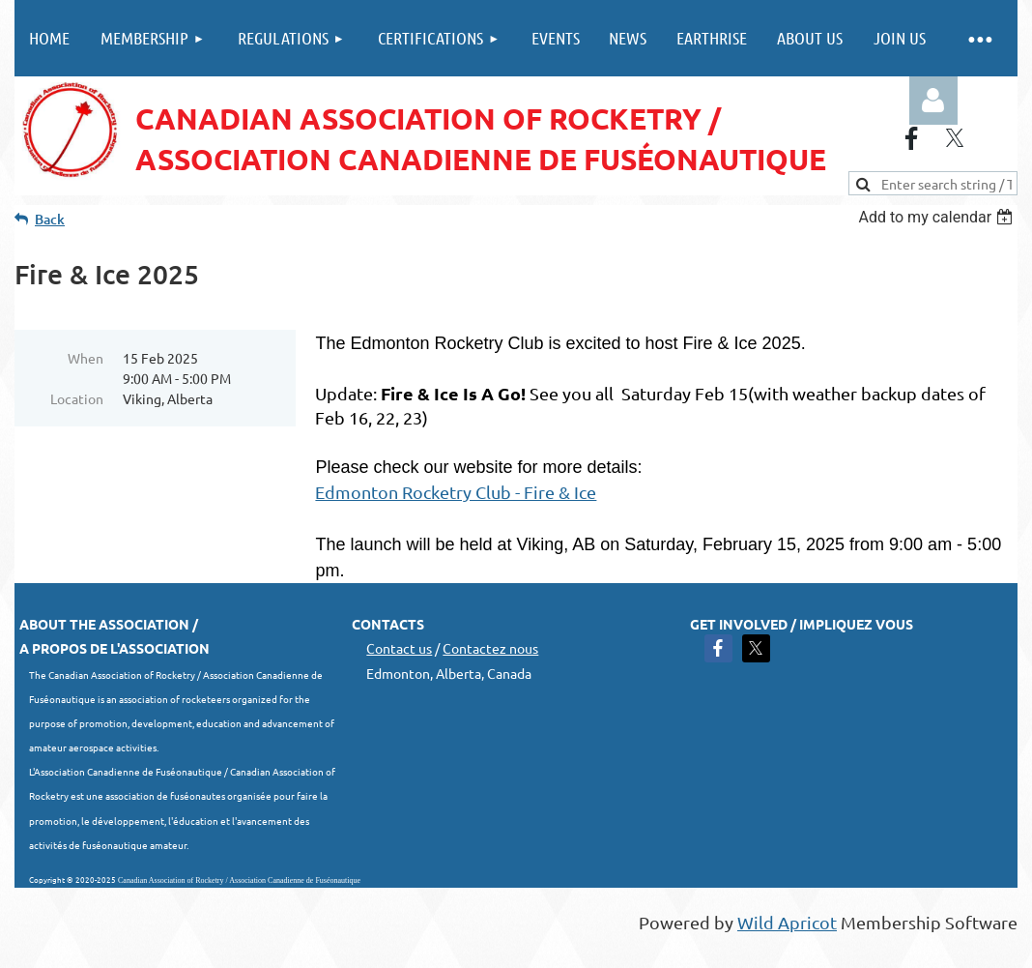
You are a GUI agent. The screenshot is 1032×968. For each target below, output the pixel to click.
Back (50, 219)
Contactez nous (490, 648)
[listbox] (938, 217)
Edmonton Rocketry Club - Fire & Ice (455, 492)
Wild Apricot (787, 922)
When (85, 358)
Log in (933, 100)
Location (76, 398)
